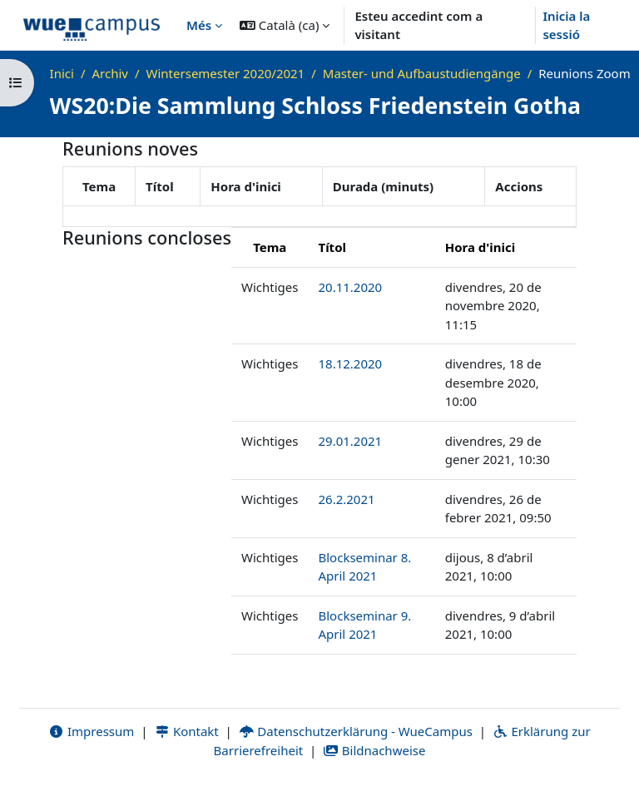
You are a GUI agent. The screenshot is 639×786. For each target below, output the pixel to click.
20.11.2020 (350, 287)
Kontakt (186, 731)
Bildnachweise (374, 750)
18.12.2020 (350, 363)
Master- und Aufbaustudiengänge (422, 73)
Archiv (109, 73)
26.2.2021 (346, 499)
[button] (284, 25)
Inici (62, 73)
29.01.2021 (350, 441)
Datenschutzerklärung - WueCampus (356, 731)
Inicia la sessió (566, 25)
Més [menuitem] (198, 25)
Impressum (91, 731)
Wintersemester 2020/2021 (225, 73)
